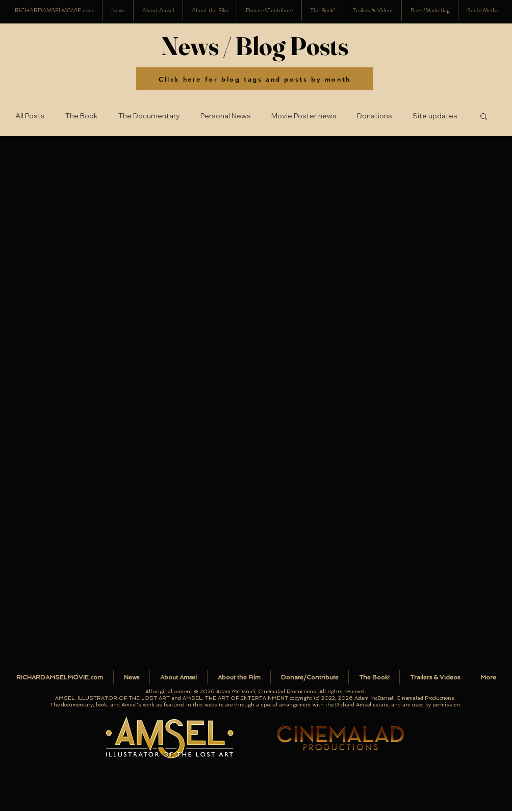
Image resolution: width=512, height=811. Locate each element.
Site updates (435, 116)
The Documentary (149, 116)
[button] (482, 10)
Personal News (225, 116)
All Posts (30, 116)
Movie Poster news (304, 116)
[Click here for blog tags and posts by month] (254, 78)
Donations (374, 116)
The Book (81, 116)
